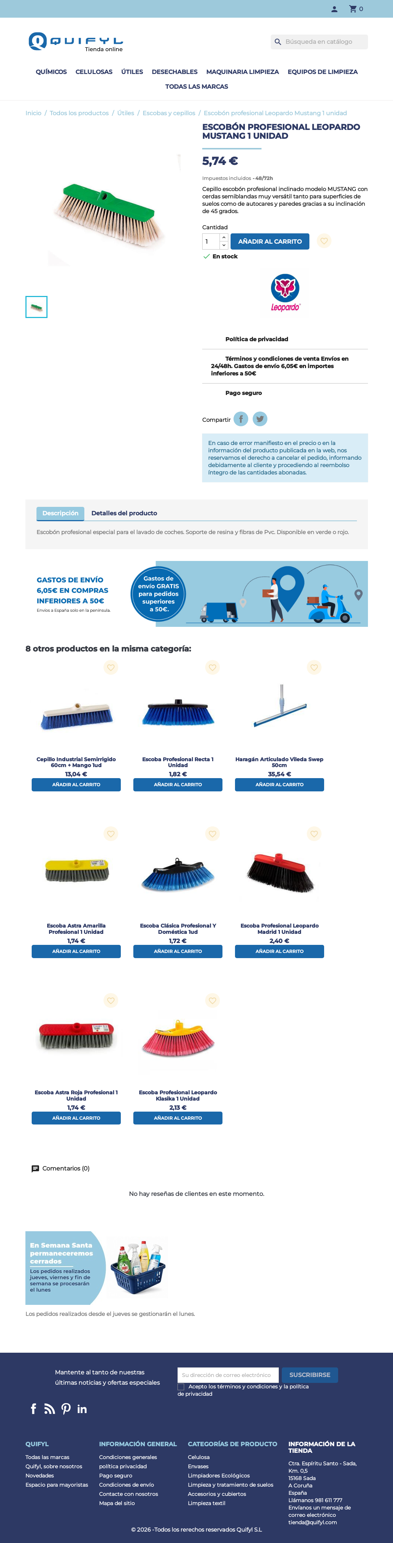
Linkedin (49, 1408)
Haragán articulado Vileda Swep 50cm (279, 762)
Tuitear (260, 419)
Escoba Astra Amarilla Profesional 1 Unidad (76, 928)
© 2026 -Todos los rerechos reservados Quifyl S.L (196, 1529)
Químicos (51, 71)
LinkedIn (82, 1408)
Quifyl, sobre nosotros (53, 1466)
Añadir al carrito (270, 241)
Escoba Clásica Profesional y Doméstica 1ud (178, 928)
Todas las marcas (196, 86)
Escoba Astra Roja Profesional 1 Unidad (76, 1095)
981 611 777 (328, 1500)
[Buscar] (319, 42)
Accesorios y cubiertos (217, 1494)
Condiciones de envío (126, 1485)
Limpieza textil (206, 1503)
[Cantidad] (211, 241)
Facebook (33, 1408)
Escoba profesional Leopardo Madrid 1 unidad (280, 928)
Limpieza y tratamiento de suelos (230, 1485)
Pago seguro (115, 1475)
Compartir (241, 419)
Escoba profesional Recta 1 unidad (177, 762)
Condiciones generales (128, 1457)
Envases (198, 1466)
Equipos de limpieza (323, 71)
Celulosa (199, 1457)
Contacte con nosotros (128, 1494)
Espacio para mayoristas (56, 1485)
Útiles (132, 71)
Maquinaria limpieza (242, 71)
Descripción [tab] (60, 513)
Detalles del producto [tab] (124, 513)
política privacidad (123, 1466)
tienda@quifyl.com (312, 1522)
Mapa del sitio (117, 1503)
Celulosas (94, 71)
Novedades (39, 1475)
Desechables (174, 71)
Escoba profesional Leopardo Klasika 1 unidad (178, 1095)
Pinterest (66, 1408)
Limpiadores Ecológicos (219, 1475)
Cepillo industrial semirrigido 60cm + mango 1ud (76, 762)
